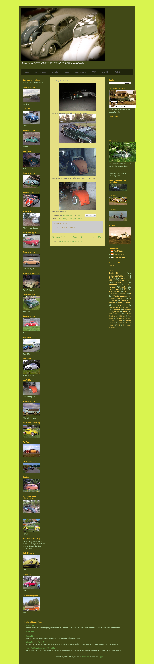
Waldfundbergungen (120, 296)
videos (67, 72)
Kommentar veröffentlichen (66, 228)
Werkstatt (121, 298)
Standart (112, 303)
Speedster (115, 312)
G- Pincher (124, 301)
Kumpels (123, 278)
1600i (113, 321)
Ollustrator (85, 657)
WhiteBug (112, 327)
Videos (120, 305)
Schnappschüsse (116, 276)
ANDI (94, 72)
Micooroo (128, 318)
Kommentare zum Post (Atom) (71, 242)
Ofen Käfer (127, 309)
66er (120, 303)
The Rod (124, 287)
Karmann (128, 303)
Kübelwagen (72, 219)
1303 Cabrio (114, 314)
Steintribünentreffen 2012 (35, 642)
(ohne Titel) (30, 626)
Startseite (78, 237)
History (122, 316)
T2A (125, 289)
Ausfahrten (114, 285)
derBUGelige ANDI (119, 258)
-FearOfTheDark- (119, 251)
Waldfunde (120, 282)
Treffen (112, 278)
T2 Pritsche (116, 309)
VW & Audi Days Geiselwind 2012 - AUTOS (40, 648)
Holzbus (123, 294)
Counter (111, 266)
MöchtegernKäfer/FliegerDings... (120, 307)
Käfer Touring (62, 219)
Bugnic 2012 (30, 636)
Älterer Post (97, 237)
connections (80, 72)
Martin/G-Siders (118, 254)
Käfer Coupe (114, 289)
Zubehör (126, 312)
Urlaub (120, 323)
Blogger (100, 657)
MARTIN (105, 72)
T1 (130, 294)
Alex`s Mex (125, 280)
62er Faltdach (114, 292)
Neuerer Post (58, 237)
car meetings (40, 72)
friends (55, 72)
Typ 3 (118, 325)
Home (26, 72)
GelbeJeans (120, 318)
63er (120, 321)
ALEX (117, 72)
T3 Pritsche (126, 325)
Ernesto (111, 298)
